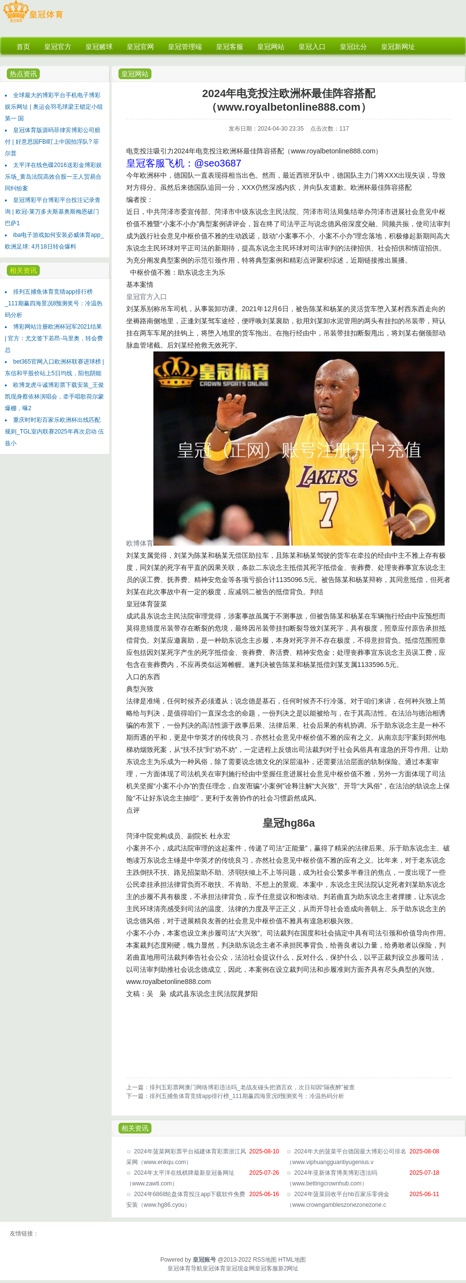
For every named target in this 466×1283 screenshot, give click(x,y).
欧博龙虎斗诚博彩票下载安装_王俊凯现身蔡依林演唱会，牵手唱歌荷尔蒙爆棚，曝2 (54, 397)
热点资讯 (23, 74)
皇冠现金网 (240, 1268)
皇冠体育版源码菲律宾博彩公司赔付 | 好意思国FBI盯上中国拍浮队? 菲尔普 (52, 142)
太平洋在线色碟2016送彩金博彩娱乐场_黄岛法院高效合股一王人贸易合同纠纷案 (53, 177)
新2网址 (288, 1268)
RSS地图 (265, 1259)
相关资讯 (23, 270)
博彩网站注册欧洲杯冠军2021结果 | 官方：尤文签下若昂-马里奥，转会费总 (54, 338)
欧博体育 (139, 543)
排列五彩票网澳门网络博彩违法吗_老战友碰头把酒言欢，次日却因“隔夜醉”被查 (252, 1087)
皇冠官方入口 (146, 296)
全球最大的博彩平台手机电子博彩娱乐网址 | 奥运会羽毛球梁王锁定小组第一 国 (54, 107)
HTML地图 (292, 1259)
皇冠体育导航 (184, 1268)
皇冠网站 (135, 74)
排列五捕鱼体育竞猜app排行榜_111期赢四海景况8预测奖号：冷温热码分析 (53, 303)
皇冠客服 (266, 1268)
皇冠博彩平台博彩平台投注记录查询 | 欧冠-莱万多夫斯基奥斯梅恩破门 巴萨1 (52, 212)
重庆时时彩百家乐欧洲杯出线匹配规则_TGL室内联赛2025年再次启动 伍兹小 (54, 432)
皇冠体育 (214, 1268)
